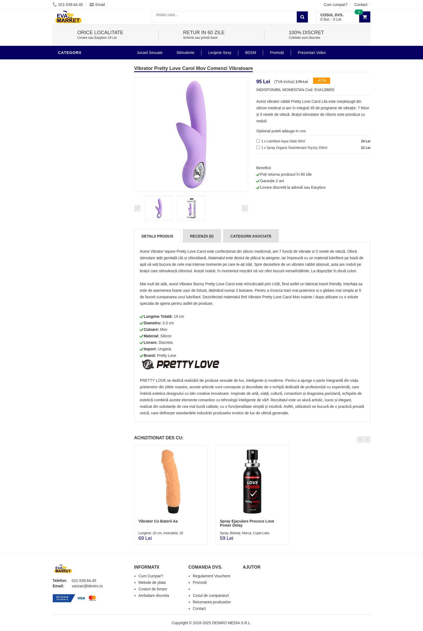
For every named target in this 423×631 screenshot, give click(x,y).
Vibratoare (71, 63)
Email (97, 4)
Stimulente (185, 52)
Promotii (68, 364)
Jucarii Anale (74, 315)
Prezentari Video (77, 372)
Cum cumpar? (336, 4)
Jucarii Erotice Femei (82, 324)
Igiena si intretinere (81, 283)
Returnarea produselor (212, 602)
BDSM (65, 307)
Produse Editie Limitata (84, 381)
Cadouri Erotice (77, 340)
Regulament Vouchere (212, 576)
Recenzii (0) (201, 236)
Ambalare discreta (153, 595)
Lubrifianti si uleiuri (81, 275)
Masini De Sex (73, 356)
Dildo (65, 299)
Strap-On (69, 332)
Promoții (277, 52)
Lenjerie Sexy (74, 291)
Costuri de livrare (152, 589)
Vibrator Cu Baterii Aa (158, 521)
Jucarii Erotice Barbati (85, 267)
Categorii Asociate (251, 236)
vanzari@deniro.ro (87, 586)
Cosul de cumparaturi (211, 595)
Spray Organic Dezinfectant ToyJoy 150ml (297, 148)
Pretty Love (166, 355)
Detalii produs (157, 236)
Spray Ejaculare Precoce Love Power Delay (247, 523)
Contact (360, 4)
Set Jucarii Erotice (80, 348)
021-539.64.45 (68, 4)
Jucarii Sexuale (150, 52)
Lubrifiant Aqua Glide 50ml (286, 141)
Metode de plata (152, 582)
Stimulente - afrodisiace (86, 259)
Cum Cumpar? (150, 576)
